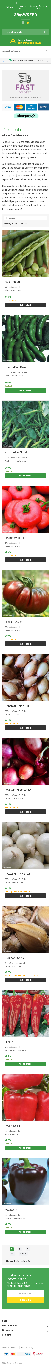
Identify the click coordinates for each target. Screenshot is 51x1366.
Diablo (9, 1042)
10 (12, 1253)
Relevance (25, 218)
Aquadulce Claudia (17, 452)
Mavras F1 (11, 1210)
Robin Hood (12, 282)
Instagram (31, 3)
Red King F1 (12, 1126)
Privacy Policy (27, 1347)
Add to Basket (25, 390)
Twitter (22, 3)
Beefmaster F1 (14, 538)
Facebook (17, 3)
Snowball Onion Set (17, 874)
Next (23, 1253)
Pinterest (26, 3)
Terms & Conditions (10, 1347)
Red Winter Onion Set (19, 790)
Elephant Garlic (14, 958)
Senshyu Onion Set (17, 706)
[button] (48, 61)
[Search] (25, 32)
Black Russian (14, 622)
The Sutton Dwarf (16, 367)
